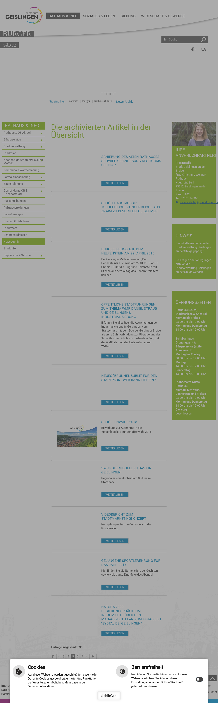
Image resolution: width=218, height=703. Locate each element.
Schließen (109, 695)
